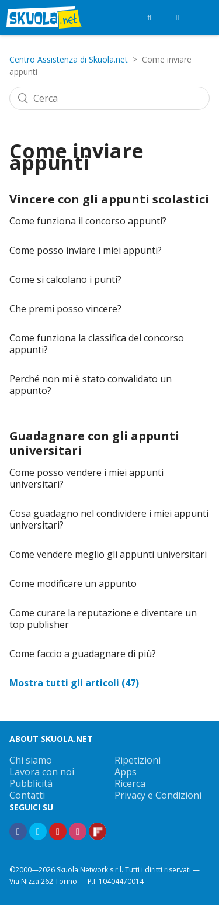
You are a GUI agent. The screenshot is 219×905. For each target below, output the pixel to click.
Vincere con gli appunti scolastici (109, 199)
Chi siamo (30, 760)
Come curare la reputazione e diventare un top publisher (103, 618)
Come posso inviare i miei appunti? (85, 250)
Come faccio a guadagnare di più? (82, 653)
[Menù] (205, 17)
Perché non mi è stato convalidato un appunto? (90, 384)
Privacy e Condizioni (157, 795)
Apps (125, 771)
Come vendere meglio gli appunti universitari (108, 554)
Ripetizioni (137, 760)
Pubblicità (31, 783)
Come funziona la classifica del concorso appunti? (96, 343)
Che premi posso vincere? (65, 308)
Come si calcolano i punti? (65, 279)
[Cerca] (109, 98)
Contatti (27, 795)
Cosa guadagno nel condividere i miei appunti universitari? (108, 519)
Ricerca (129, 783)
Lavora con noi (41, 771)
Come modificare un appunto (73, 583)
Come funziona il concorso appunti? (87, 221)
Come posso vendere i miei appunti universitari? (86, 478)
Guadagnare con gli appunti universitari (94, 443)
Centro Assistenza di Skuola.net (68, 59)
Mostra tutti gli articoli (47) (74, 682)
